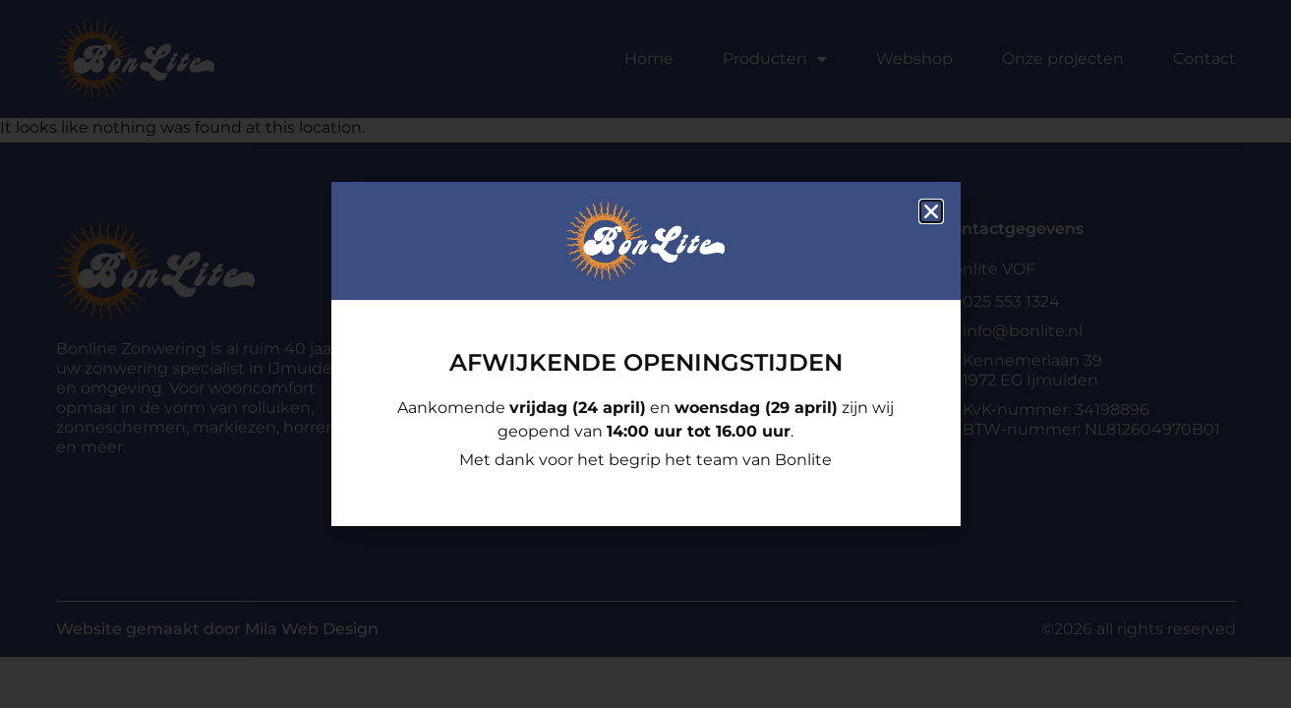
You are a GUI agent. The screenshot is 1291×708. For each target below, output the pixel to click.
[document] (645, 354)
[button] (931, 211)
